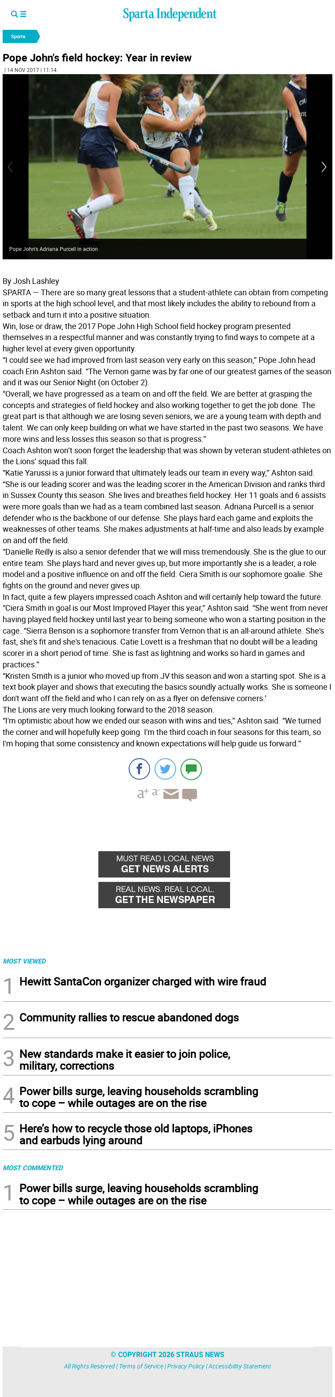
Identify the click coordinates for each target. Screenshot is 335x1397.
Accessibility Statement (240, 1366)
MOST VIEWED (24, 960)
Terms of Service (141, 1366)
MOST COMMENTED (33, 1167)
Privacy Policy (186, 1366)
